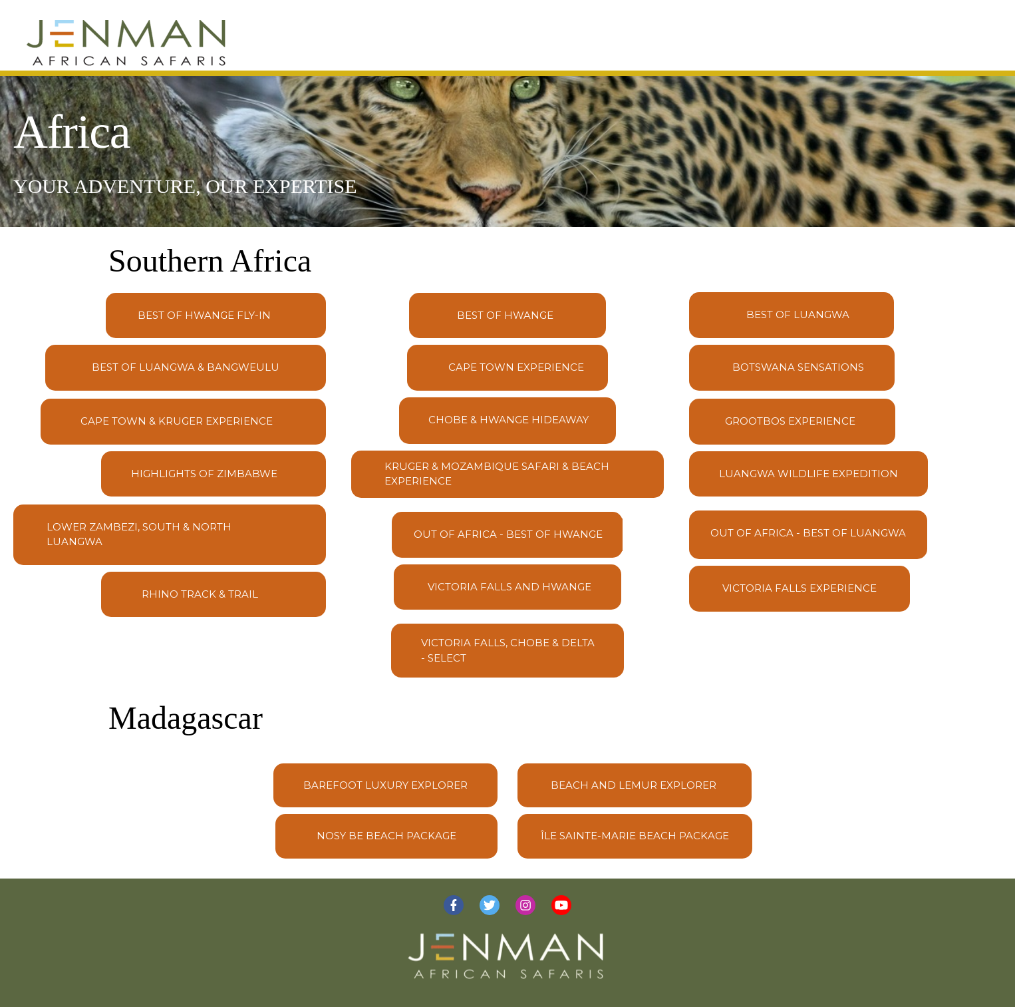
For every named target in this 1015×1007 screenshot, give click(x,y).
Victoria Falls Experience (799, 588)
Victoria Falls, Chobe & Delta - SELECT (508, 650)
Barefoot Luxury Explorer (385, 785)
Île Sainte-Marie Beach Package (635, 835)
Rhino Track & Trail (200, 594)
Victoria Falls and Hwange (509, 586)
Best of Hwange (505, 315)
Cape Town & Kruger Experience (176, 421)
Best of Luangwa (797, 314)
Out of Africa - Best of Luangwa (808, 532)
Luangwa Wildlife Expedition (808, 473)
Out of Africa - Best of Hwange (508, 534)
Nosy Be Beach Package (386, 835)
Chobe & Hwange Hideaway (508, 419)
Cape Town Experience (516, 367)
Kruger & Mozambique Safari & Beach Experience (496, 474)
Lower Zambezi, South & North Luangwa (139, 534)
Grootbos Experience (790, 421)
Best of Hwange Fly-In (204, 315)
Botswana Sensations (798, 367)
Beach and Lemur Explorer (633, 785)
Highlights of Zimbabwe (204, 473)
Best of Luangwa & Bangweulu (185, 367)
